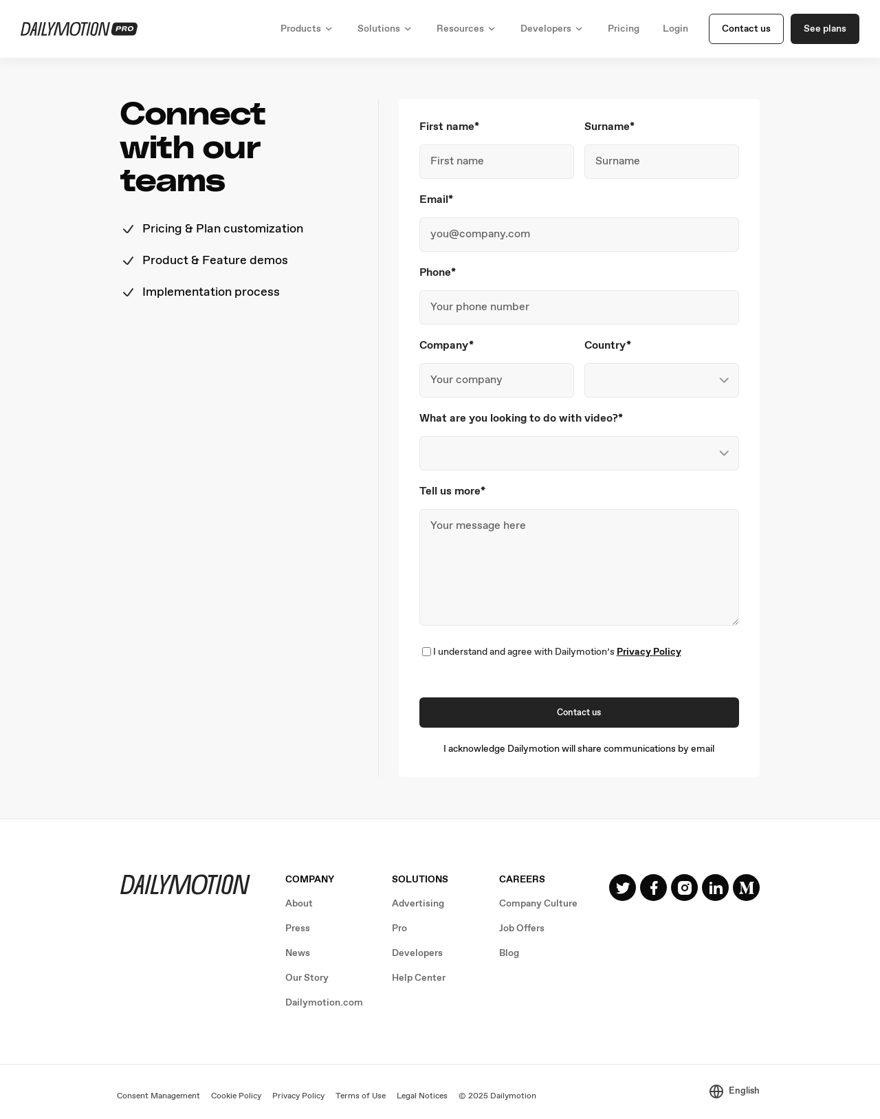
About (299, 904)
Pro (399, 928)
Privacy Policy (649, 652)
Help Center (419, 978)
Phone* (437, 272)
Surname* (609, 127)
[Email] (579, 234)
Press (297, 928)
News (297, 953)
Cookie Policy (236, 1096)
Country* (607, 345)
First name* (449, 127)
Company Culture (538, 904)
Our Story (307, 978)
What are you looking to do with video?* (521, 418)
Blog (509, 953)
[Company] (496, 380)
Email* (436, 200)
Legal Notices (422, 1096)
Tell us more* (452, 491)
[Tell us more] (579, 567)
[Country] (661, 380)
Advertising (418, 904)
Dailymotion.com (324, 1003)
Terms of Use (361, 1096)
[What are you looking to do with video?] (579, 453)
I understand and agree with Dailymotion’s (557, 652)
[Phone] (579, 307)
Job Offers (521, 928)
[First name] (496, 161)
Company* (446, 345)
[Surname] (661, 161)
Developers (417, 953)
